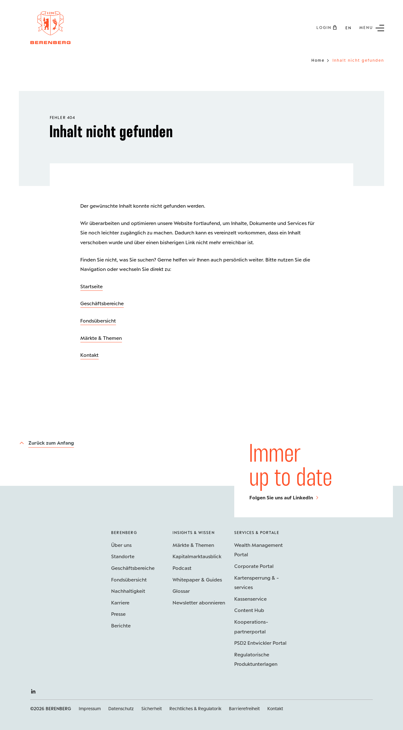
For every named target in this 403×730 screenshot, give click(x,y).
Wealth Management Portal (258, 550)
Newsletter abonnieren (199, 602)
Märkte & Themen (101, 338)
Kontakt (89, 355)
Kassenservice (250, 599)
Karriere (120, 602)
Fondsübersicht (98, 320)
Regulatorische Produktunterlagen (255, 659)
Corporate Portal (254, 566)
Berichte (121, 625)
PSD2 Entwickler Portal (260, 643)
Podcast (182, 568)
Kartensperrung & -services (256, 582)
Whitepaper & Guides (197, 579)
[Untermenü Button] (371, 27)
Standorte (122, 556)
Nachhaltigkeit (128, 591)
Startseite (91, 286)
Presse (118, 614)
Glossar (181, 591)
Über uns (121, 545)
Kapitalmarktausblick (197, 556)
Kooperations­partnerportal (251, 626)
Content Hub (249, 610)
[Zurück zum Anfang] (46, 443)
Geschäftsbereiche (102, 303)
